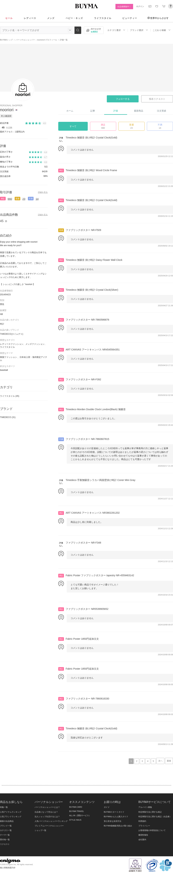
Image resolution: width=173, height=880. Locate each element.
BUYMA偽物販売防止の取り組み (118, 826)
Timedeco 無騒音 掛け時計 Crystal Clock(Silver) (92, 289)
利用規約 (142, 821)
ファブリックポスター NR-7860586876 (87, 319)
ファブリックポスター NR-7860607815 (87, 439)
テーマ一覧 (5, 835)
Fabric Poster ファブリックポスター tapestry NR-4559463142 (100, 575)
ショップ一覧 (40, 830)
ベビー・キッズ (74, 18)
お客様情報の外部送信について (152, 830)
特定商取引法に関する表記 (150, 812)
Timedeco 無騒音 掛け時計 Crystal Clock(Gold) (91, 137)
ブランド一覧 (6, 826)
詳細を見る (43, 192)
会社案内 (142, 839)
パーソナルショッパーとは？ (47, 807)
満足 (3, 199)
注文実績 (161, 110)
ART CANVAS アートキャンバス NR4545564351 (93, 349)
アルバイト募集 (145, 807)
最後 (169, 761)
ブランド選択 (139, 30)
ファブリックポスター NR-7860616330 (87, 698)
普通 (17, 199)
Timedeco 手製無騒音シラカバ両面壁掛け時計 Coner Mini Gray (100, 480)
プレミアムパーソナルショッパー (49, 826)
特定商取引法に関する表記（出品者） (154, 816)
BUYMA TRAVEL (76, 811)
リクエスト (5, 844)
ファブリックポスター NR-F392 (83, 379)
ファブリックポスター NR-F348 (83, 542)
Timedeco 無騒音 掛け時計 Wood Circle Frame (91, 170)
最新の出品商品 (7, 821)
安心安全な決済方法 (112, 821)
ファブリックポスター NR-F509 (83, 230)
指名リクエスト (157, 99)
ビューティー (129, 18)
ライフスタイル (102, 18)
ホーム (69, 110)
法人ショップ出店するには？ (47, 816)
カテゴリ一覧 (6, 830)
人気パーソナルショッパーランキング (51, 821)
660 (10, 198)
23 (23, 198)
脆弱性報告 (143, 835)
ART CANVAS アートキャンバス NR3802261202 (93, 512)
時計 (2, 324)
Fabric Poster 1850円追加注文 (82, 638)
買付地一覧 (5, 839)
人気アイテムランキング (10, 812)
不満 (31, 199)
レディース (30, 18)
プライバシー (144, 826)
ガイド (107, 807)
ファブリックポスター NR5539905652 (87, 609)
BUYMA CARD (75, 807)
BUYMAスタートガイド (114, 812)
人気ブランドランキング (10, 816)
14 (37, 198)
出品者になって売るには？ (46, 812)
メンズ (51, 18)
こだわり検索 (162, 30)
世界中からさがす (158, 18)
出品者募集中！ (124, 6)
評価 (115, 110)
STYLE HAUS (75, 820)
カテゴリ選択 (116, 30)
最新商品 (138, 110)
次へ (160, 761)
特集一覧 (4, 807)
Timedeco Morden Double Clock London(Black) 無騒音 (96, 409)
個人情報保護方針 (8, 868)
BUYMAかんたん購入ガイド (116, 816)
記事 (92, 110)
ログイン (140, 6)
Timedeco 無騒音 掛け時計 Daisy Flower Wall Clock (94, 260)
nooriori (7, 110)
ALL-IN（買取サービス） (80, 815)
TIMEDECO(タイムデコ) (11, 334)
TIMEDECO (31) (8, 417)
